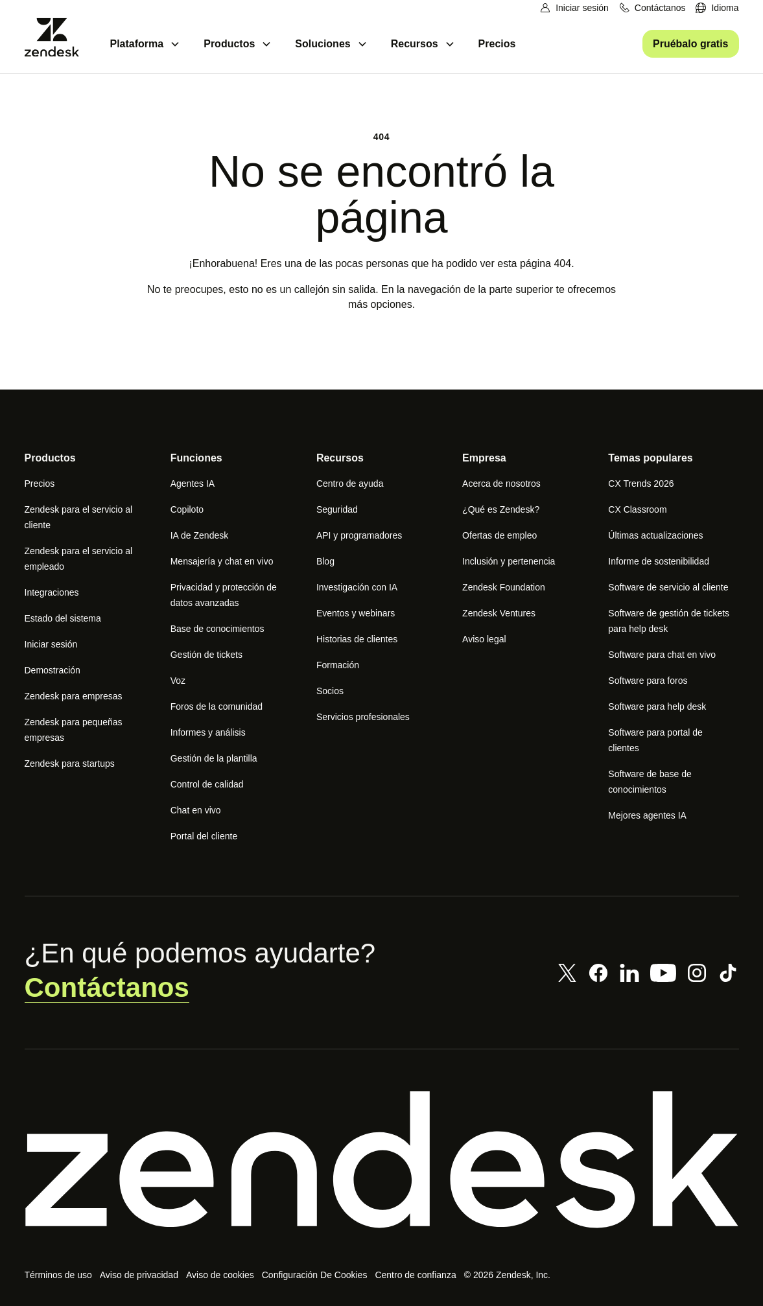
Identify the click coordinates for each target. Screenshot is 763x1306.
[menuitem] (717, 8)
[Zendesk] (382, 1159)
